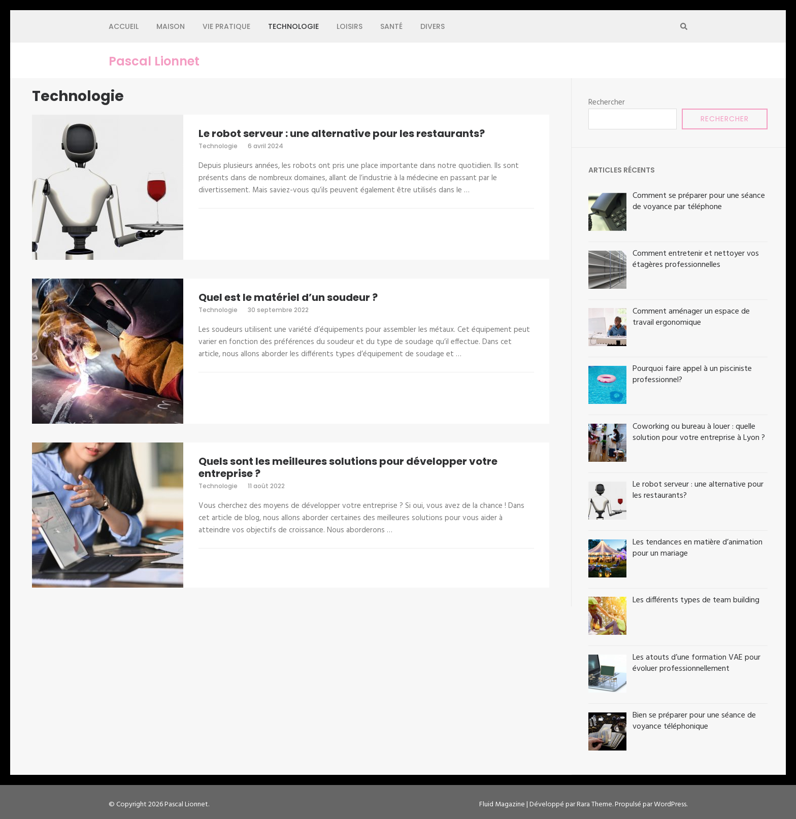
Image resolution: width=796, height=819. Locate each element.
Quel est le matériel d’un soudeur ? (288, 297)
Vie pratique (226, 26)
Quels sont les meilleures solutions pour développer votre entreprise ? (348, 467)
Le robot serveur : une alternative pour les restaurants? (341, 133)
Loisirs (349, 26)
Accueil (124, 26)
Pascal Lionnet (154, 61)
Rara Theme (594, 804)
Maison (170, 26)
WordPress (670, 804)
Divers (432, 26)
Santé (391, 26)
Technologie (293, 26)
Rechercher (606, 102)
